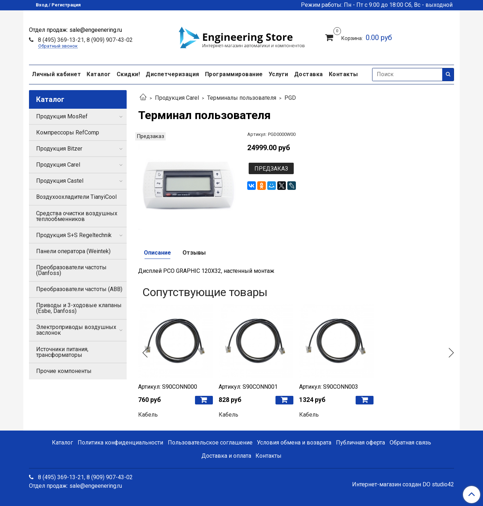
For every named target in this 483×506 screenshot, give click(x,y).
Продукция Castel (59, 180)
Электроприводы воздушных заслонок (76, 330)
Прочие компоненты (64, 371)
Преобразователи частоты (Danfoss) (71, 270)
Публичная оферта (360, 442)
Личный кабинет (56, 74)
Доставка (308, 74)
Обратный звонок (58, 46)
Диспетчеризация (172, 74)
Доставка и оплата (226, 455)
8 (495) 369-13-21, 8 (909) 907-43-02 (84, 39)
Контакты (343, 74)
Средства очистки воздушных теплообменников (76, 216)
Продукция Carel (177, 97)
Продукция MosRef (62, 116)
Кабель (148, 414)
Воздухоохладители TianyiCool (76, 196)
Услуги (278, 74)
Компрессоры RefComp (67, 132)
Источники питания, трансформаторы (62, 352)
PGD (290, 97)
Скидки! (128, 74)
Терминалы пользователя (241, 97)
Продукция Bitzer (59, 148)
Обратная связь (410, 442)
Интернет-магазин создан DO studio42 (403, 484)
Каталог (99, 74)
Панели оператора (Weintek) (73, 251)
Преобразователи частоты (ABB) (79, 289)
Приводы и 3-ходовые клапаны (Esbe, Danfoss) (79, 308)
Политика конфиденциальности (120, 442)
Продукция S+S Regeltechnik (74, 235)
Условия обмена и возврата (294, 442)
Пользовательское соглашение (210, 442)
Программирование (234, 74)
